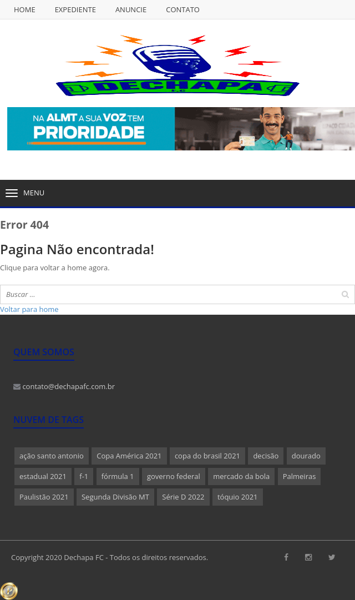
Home (25, 9)
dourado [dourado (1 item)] (306, 456)
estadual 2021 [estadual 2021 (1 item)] (43, 476)
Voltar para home (29, 309)
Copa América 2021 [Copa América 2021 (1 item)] (129, 456)
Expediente (75, 9)
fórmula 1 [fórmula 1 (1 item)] (118, 476)
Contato (183, 9)
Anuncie (130, 9)
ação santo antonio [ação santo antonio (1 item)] (51, 456)
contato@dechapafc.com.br (64, 386)
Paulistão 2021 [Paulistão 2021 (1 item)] (44, 497)
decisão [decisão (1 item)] (265, 456)
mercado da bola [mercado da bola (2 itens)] (241, 476)
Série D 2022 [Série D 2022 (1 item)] (183, 497)
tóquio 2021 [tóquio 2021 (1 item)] (237, 497)
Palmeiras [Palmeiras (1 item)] (299, 476)
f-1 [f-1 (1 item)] (83, 476)
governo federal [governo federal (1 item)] (173, 476)
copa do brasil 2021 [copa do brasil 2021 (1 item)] (207, 456)
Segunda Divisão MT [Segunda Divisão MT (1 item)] (115, 497)
